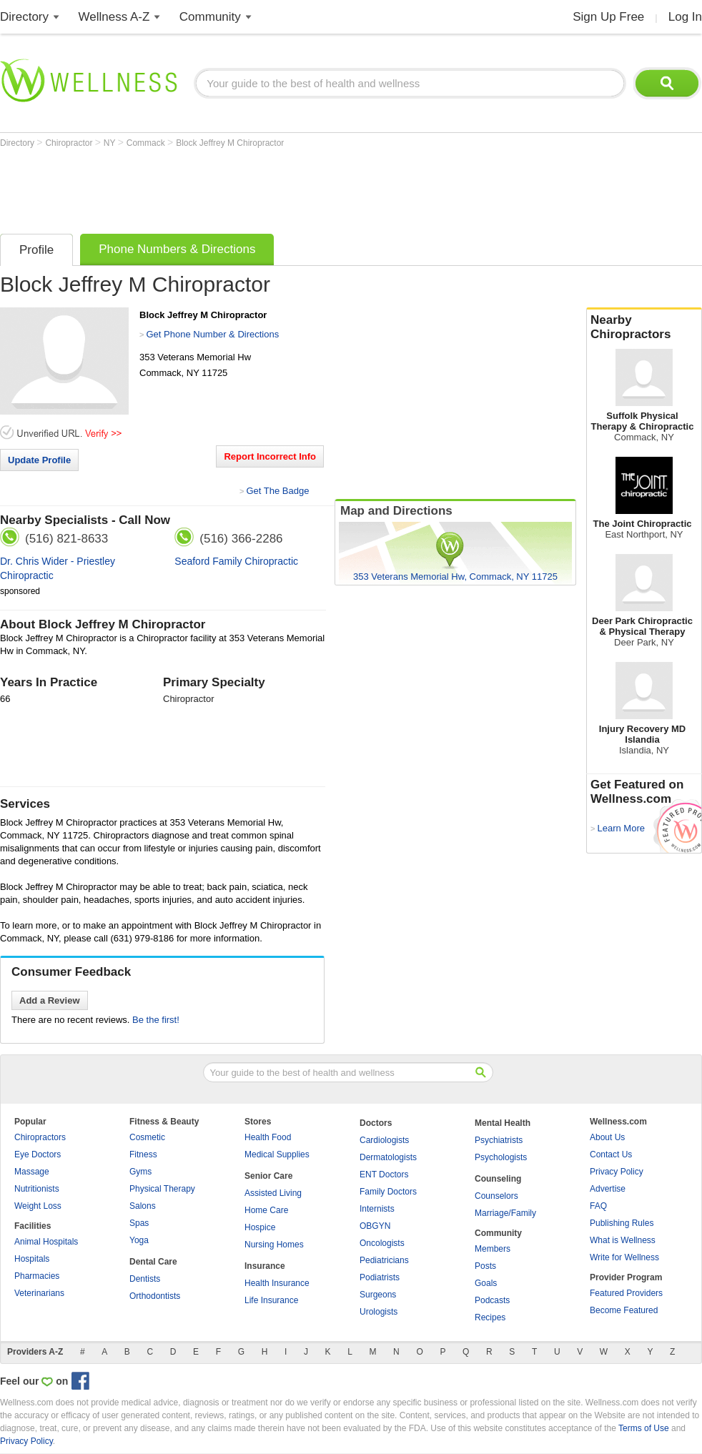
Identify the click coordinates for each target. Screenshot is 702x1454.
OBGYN (375, 1226)
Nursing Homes (274, 1245)
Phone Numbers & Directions (177, 249)
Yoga (139, 1240)
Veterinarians (39, 1293)
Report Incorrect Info (270, 456)
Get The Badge (277, 490)
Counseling (498, 1179)
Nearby (644, 327)
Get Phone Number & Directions (212, 334)
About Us (607, 1137)
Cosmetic (147, 1137)
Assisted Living (273, 1193)
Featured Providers (626, 1293)
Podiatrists (380, 1277)
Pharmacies (36, 1276)
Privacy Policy (616, 1172)
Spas (139, 1223)
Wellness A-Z (114, 17)
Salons (142, 1206)
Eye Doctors (37, 1154)
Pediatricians (384, 1260)
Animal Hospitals (46, 1242)
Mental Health (502, 1123)
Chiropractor (69, 143)
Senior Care (268, 1176)
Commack (147, 143)
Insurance (264, 1266)
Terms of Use (643, 1428)
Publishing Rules (621, 1223)
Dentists (144, 1279)
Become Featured (624, 1310)
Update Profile (39, 460)
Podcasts (492, 1300)
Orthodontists (154, 1296)
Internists (377, 1209)
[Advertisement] (260, 187)
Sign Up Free (608, 17)
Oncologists (382, 1243)
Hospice (259, 1227)
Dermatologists (388, 1157)
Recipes (490, 1317)
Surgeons (378, 1295)
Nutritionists (36, 1189)
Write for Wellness (624, 1257)
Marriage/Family (505, 1213)
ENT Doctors (384, 1174)
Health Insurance (277, 1283)
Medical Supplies (277, 1154)
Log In (685, 17)
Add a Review (49, 1000)
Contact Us (611, 1154)
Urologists (378, 1312)
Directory (24, 17)
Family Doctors (388, 1192)
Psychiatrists (499, 1140)
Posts (485, 1266)
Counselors (496, 1196)
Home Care (266, 1210)
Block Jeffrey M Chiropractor (230, 143)
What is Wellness (623, 1240)
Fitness (143, 1154)
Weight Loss (37, 1206)
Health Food (267, 1137)
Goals (486, 1283)
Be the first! (155, 1019)
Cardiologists (384, 1140)
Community (210, 17)
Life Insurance (271, 1300)
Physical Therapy (162, 1189)
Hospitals (31, 1259)
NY (111, 143)
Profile (36, 250)
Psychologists (501, 1157)
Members (492, 1249)
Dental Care (153, 1262)
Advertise (608, 1189)
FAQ (598, 1206)
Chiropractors (40, 1137)
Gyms (140, 1172)
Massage (31, 1172)
